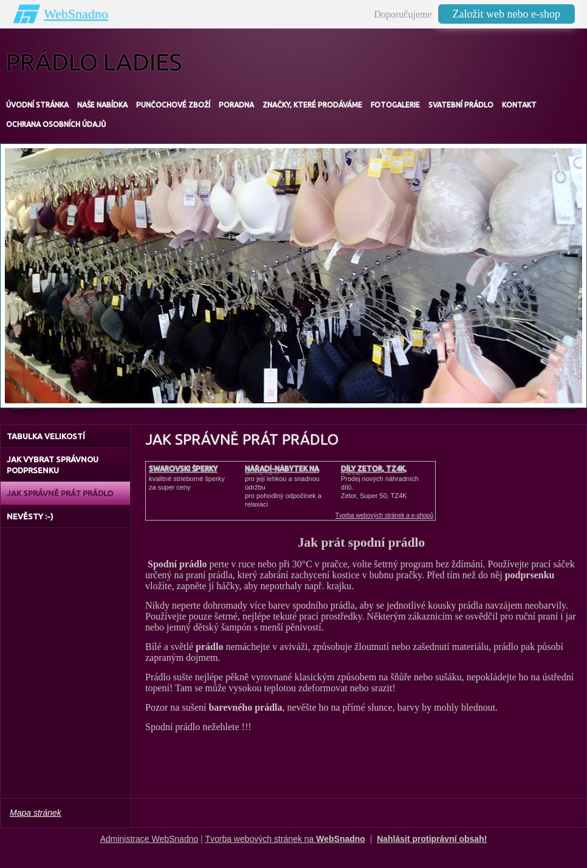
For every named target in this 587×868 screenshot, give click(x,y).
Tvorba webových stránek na (285, 839)
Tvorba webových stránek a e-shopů (384, 515)
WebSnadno (76, 13)
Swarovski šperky (183, 469)
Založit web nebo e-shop (506, 14)
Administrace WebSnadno (149, 839)
